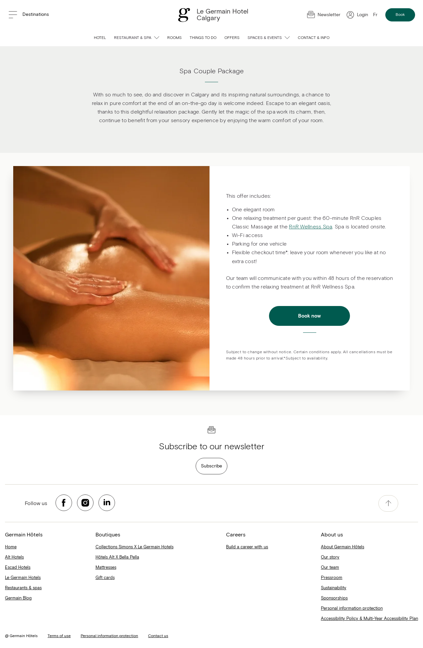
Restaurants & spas (23, 588)
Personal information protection (352, 608)
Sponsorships (334, 598)
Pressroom (331, 578)
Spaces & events (269, 38)
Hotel (100, 38)
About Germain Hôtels (342, 547)
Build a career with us (247, 547)
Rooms (174, 38)
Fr (375, 15)
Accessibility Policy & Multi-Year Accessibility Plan (369, 619)
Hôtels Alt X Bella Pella (117, 557)
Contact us (158, 636)
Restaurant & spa (136, 38)
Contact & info (313, 38)
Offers (232, 38)
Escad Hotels (17, 567)
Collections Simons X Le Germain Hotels (134, 547)
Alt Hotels (14, 557)
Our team (330, 567)
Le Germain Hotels (23, 578)
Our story (330, 557)
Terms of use (59, 636)
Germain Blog (18, 598)
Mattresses (106, 567)
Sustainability (333, 588)
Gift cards (105, 578)
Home (11, 547)
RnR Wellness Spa (310, 226)
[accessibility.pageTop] (388, 503)
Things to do (203, 38)
